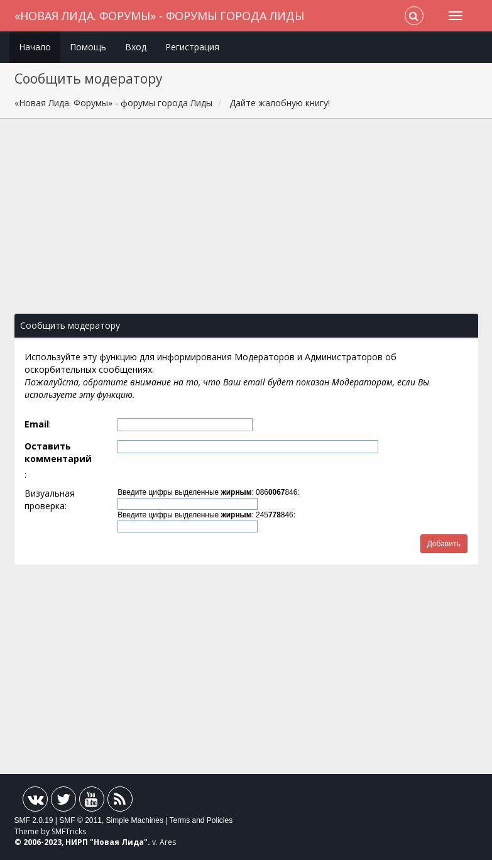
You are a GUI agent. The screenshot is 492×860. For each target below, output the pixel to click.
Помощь (88, 47)
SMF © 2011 (80, 820)
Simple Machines (134, 820)
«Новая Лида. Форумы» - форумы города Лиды (159, 15)
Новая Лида (119, 842)
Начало (35, 47)
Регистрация (192, 47)
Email (37, 424)
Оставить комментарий (58, 452)
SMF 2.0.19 (33, 820)
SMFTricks (69, 831)
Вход (135, 47)
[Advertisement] (246, 223)
